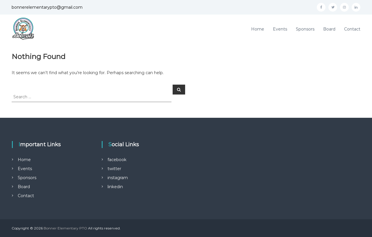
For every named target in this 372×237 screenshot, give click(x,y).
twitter (114, 168)
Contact (352, 29)
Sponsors (305, 29)
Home (257, 29)
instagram (118, 177)
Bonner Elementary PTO (65, 228)
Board (329, 29)
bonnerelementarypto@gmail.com (47, 7)
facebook (117, 159)
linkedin (115, 186)
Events (280, 29)
